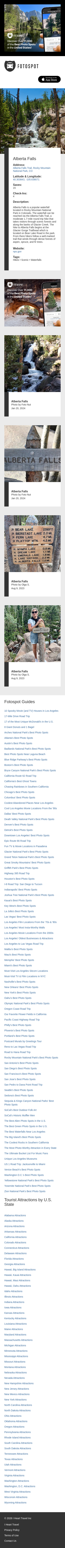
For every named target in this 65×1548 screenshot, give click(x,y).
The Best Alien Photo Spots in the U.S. (25, 1120)
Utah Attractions (12, 1464)
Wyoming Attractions (15, 1502)
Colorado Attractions (15, 1242)
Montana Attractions (15, 1367)
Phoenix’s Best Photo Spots (19, 1030)
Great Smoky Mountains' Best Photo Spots (27, 862)
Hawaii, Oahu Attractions (17, 1285)
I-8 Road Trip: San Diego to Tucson (23, 884)
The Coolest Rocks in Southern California (26, 1142)
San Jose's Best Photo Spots (20, 1079)
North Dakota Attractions (17, 1410)
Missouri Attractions (14, 1361)
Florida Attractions (14, 1258)
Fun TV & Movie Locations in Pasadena (25, 846)
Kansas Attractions (14, 1313)
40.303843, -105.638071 (26, 179)
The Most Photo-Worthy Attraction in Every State (30, 1148)
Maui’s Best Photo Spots (17, 954)
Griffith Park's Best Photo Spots (21, 868)
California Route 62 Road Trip (20, 775)
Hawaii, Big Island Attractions (20, 1269)
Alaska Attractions (14, 1220)
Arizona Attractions (14, 1226)
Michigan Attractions (15, 1345)
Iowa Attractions (12, 1307)
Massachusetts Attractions (18, 1340)
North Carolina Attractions (18, 1405)
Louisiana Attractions (15, 1323)
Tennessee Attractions (16, 1453)
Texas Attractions (13, 1459)
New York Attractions (15, 1399)
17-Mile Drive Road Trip (17, 716)
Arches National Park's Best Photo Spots (26, 732)
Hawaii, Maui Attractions (17, 1280)
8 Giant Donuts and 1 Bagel (19, 727)
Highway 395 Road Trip (17, 873)
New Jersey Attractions (16, 1388)
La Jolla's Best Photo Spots (19, 911)
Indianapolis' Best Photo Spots (20, 889)
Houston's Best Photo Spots (19, 878)
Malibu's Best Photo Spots (18, 949)
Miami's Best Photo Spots (18, 965)
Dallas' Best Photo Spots (17, 813)
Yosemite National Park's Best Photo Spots (27, 1185)
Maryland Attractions (15, 1334)
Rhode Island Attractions (17, 1437)
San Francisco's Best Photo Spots (22, 1073)
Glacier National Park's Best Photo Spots (26, 851)
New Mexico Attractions (17, 1394)
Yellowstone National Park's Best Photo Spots (29, 1180)
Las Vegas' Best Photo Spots (20, 916)
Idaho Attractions (13, 1291)
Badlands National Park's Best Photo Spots (27, 748)
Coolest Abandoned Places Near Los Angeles (28, 803)
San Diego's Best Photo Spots (20, 1068)
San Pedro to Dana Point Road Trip (23, 1084)
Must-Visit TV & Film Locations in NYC (25, 976)
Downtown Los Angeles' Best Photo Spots (26, 835)
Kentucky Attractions (15, 1318)
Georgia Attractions (14, 1264)
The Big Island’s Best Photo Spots (22, 1137)
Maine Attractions (13, 1329)
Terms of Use (11, 1535)
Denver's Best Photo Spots (18, 824)
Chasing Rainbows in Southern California (26, 786)
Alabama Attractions (15, 1215)
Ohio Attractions (12, 1415)
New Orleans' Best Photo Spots (21, 987)
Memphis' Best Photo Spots (19, 960)
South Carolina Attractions (18, 1443)
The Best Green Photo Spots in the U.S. (25, 1126)
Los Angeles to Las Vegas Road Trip (24, 943)
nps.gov (17, 251)
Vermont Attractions (14, 1470)
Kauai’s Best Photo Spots (18, 900)
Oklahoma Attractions (15, 1421)
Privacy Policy (11, 1530)
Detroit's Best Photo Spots (18, 830)
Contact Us (10, 1540)
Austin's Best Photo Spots (18, 743)
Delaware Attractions (15, 1253)
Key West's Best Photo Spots (20, 905)
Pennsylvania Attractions (17, 1432)
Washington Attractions (16, 1480)
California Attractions (15, 1237)
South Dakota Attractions (17, 1448)
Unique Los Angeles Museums (20, 1158)
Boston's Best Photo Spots (18, 765)
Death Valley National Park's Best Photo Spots (29, 819)
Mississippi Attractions (16, 1356)
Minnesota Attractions (16, 1350)
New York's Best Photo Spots (20, 992)
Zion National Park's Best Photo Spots (24, 1191)
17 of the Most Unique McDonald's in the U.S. (28, 721)
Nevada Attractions (14, 1378)
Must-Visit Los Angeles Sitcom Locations (26, 970)
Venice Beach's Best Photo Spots (22, 1169)
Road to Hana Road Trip (17, 1052)
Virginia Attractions (14, 1475)
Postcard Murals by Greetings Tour (23, 1041)
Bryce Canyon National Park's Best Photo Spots (30, 770)
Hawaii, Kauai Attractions (17, 1275)
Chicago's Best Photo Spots (19, 792)
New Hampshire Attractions (19, 1383)
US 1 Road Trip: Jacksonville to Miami (24, 1164)
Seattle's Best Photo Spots (18, 1090)
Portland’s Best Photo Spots (19, 1036)
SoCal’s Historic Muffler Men (19, 1115)
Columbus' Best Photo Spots (19, 797)
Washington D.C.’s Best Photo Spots (24, 1175)
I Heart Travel (11, 1524)
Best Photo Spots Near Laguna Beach (24, 754)
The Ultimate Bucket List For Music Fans (26, 1153)
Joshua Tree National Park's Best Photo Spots (29, 895)
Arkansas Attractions (15, 1231)
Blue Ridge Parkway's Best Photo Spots (25, 759)
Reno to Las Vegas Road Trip (20, 1046)
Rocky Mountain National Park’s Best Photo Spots (31, 1057)
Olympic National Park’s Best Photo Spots (26, 1003)
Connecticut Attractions (16, 1248)
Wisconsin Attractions (15, 1497)
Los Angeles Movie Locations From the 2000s (28, 933)
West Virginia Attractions (17, 1491)
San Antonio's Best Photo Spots (21, 1063)
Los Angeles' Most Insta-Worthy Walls (24, 927)
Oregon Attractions (14, 1426)
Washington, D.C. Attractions (19, 1486)
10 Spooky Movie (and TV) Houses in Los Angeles (31, 710)
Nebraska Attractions (15, 1372)
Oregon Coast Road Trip (17, 1008)
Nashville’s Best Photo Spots (19, 981)
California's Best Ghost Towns (20, 781)
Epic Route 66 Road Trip (17, 840)
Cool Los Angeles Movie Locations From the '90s (30, 808)
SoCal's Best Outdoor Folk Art (20, 1110)
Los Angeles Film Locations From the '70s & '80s (30, 922)
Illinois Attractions (13, 1296)
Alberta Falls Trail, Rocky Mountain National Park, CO (31, 170)
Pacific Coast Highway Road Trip (22, 1019)
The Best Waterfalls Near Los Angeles (24, 1131)
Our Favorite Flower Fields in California (25, 1014)
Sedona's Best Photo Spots (19, 1095)
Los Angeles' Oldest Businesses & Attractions (28, 938)
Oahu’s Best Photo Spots (17, 998)
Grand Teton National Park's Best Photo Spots (29, 857)
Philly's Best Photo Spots (17, 1025)
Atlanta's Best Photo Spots (18, 738)
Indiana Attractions (14, 1302)
